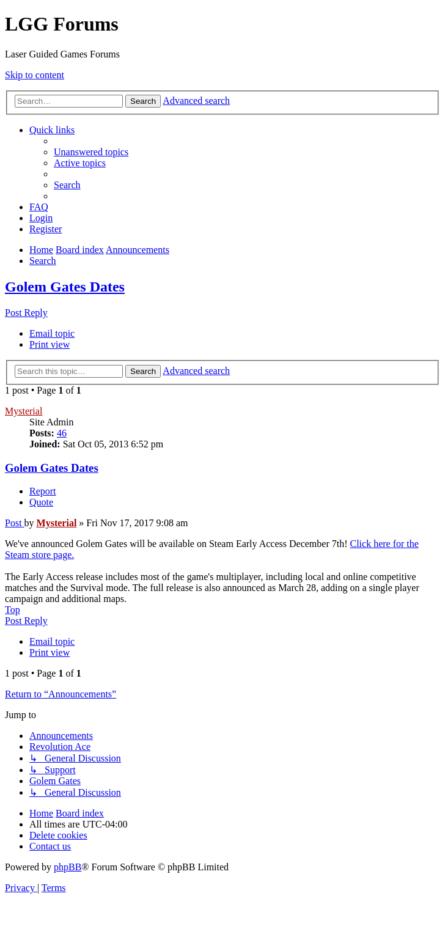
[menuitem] (91, 152)
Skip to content (34, 75)
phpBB (67, 867)
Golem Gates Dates (65, 287)
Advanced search (196, 100)
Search (143, 101)
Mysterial (23, 411)
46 (62, 433)
